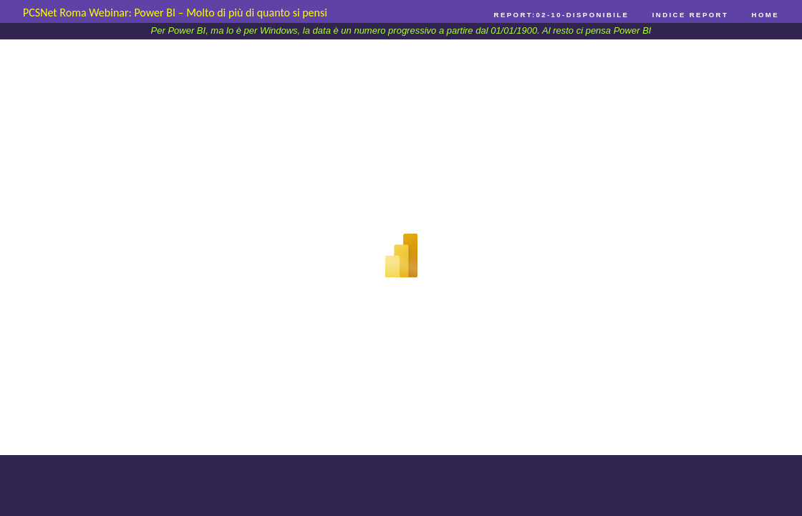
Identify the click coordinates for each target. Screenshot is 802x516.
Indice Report (690, 15)
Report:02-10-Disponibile (561, 15)
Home (765, 15)
